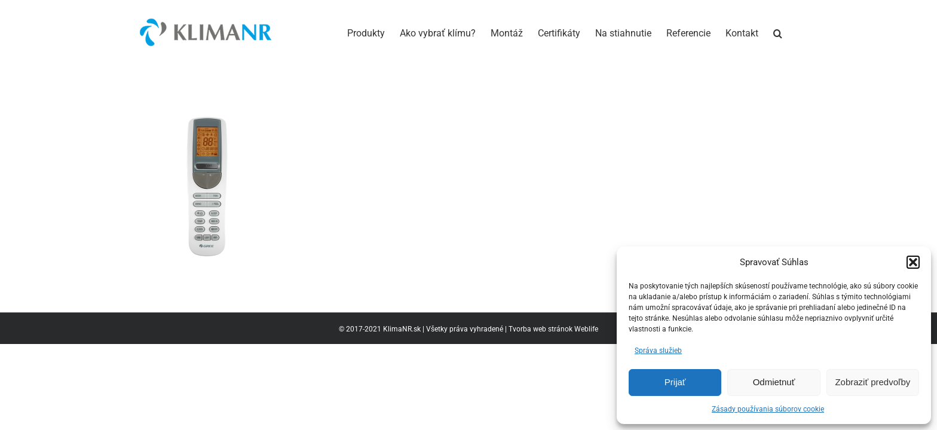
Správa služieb (658, 350)
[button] (913, 262)
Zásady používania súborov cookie (768, 409)
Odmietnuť (774, 382)
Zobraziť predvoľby (872, 382)
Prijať (675, 382)
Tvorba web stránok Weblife (553, 329)
